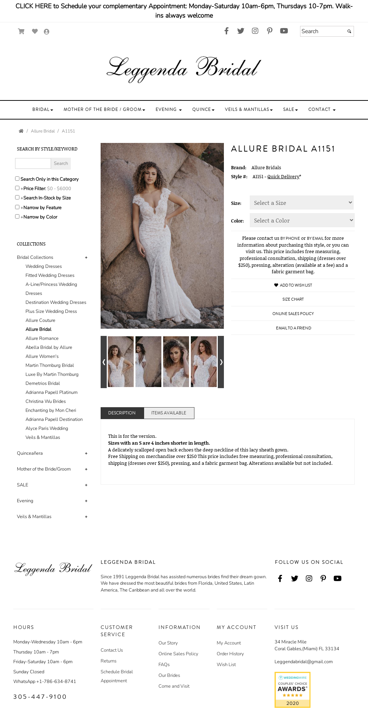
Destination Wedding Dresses (56, 302)
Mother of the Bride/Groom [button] (44, 469)
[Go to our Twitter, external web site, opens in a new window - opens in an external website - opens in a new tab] (240, 31)
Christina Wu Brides (46, 401)
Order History (230, 654)
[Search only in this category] (17, 178)
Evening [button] (25, 501)
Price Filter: (34, 188)
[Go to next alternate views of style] (221, 362)
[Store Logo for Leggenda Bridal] (184, 69)
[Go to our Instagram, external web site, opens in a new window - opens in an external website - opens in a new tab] (255, 31)
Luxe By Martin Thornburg (52, 374)
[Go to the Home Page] (21, 131)
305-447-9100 (40, 696)
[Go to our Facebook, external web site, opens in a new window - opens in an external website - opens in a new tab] (226, 31)
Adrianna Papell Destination (54, 419)
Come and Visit (173, 686)
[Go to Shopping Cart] (21, 31)
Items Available (168, 413)
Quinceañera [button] (30, 453)
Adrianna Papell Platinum (52, 392)
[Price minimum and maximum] (61, 188)
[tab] (53, 348)
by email (315, 238)
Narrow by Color (40, 217)
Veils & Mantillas (43, 437)
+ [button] (86, 257)
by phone (290, 238)
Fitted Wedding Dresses (50, 275)
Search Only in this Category (49, 179)
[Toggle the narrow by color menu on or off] (17, 216)
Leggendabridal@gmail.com (304, 662)
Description (121, 413)
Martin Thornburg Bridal (50, 365)
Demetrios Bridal (43, 383)
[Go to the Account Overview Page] (46, 32)
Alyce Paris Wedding (47, 428)
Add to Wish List (293, 285)
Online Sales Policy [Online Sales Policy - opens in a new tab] (293, 313)
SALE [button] (22, 485)
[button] (43, 109)
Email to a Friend (293, 328)
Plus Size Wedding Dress (51, 311)
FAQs (164, 664)
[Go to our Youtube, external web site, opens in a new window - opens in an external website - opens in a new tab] (284, 31)
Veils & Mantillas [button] (34, 516)
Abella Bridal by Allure (49, 347)
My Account (229, 643)
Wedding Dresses (44, 266)
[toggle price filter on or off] (17, 188)
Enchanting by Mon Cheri (51, 410)
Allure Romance (42, 338)
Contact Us (112, 650)
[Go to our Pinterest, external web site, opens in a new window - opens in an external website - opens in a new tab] (269, 31)
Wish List (226, 664)
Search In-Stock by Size (47, 198)
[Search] (327, 31)
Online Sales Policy (178, 654)
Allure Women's (42, 356)
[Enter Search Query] (33, 163)
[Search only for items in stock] (17, 197)
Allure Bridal (38, 329)
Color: (237, 220)
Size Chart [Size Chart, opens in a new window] (293, 299)
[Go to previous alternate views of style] (104, 362)
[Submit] (349, 31)
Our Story (168, 643)
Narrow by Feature (42, 208)
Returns (108, 661)
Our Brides (169, 675)
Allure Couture (40, 320)
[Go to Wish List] (35, 31)
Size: (236, 203)
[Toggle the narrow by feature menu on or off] (17, 207)
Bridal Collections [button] (35, 257)
